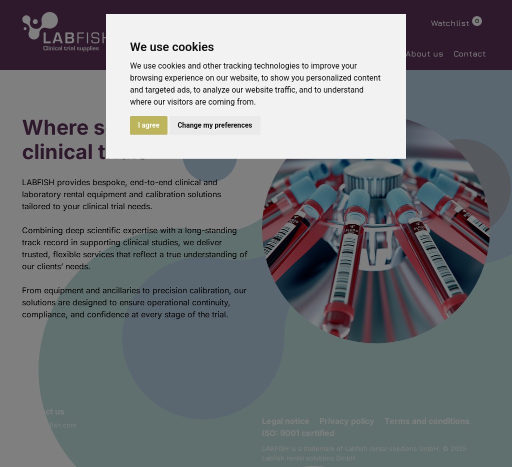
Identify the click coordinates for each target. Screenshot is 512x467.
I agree (149, 125)
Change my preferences (215, 125)
